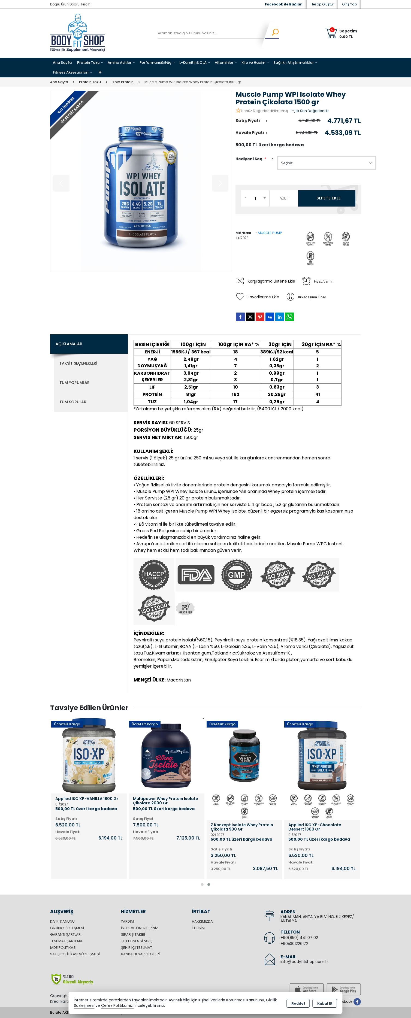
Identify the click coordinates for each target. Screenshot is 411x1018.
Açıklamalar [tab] (69, 344)
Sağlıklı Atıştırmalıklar (293, 62)
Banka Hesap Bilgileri (140, 954)
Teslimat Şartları (66, 941)
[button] (202, 884)
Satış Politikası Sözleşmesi (75, 954)
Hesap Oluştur (322, 4)
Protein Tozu (88, 62)
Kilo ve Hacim (253, 62)
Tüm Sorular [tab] (72, 402)
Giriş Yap (349, 4)
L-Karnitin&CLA (193, 62)
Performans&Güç (155, 62)
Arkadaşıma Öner (307, 297)
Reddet (298, 1003)
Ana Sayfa (62, 62)
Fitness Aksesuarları (71, 72)
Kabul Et (325, 1003)
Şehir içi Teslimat (136, 947)
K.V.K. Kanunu (62, 921)
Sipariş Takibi (133, 934)
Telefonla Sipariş (137, 941)
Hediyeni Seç (250, 159)
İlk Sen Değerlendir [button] (309, 111)
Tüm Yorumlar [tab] (74, 382)
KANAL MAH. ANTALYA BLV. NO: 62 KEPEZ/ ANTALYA (317, 918)
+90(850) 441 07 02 (299, 937)
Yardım (127, 921)
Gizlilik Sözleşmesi (67, 928)
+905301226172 (294, 943)
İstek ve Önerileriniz (139, 928)
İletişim (198, 928)
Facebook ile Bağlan (284, 4)
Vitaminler (224, 62)
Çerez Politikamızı (117, 1005)
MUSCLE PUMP (270, 232)
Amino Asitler (119, 62)
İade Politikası (63, 947)
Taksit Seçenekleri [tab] (78, 363)
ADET (284, 198)
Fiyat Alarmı (318, 281)
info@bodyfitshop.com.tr (304, 961)
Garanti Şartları (65, 934)
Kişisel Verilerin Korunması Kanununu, (231, 1000)
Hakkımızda (202, 921)
